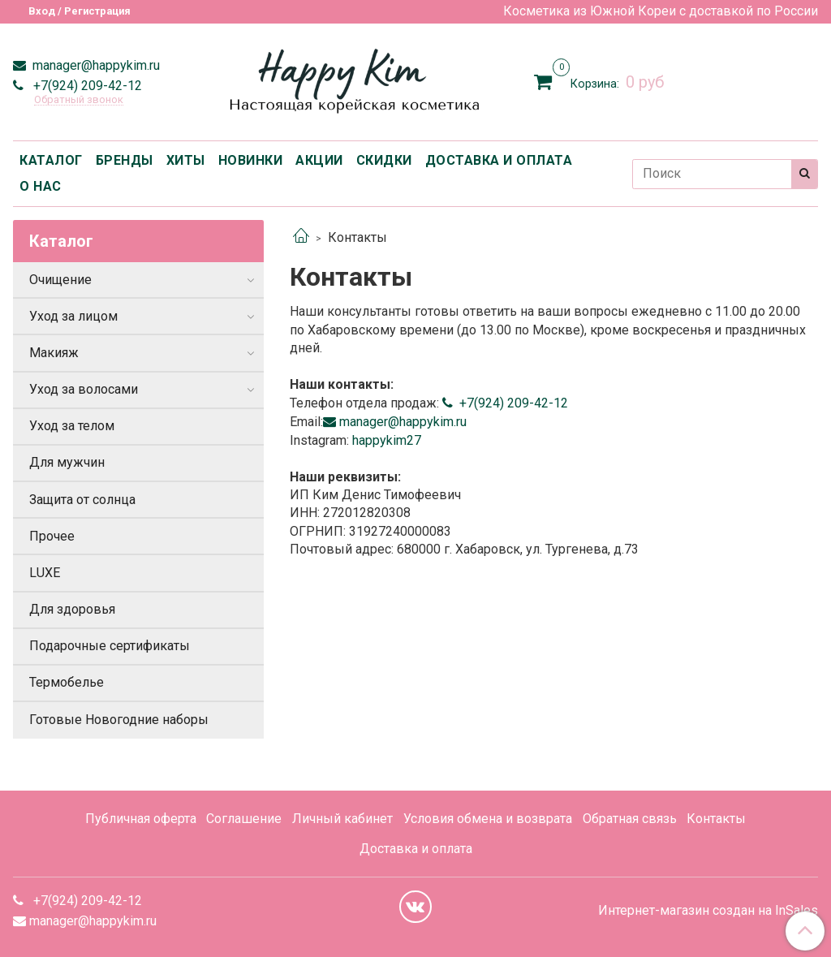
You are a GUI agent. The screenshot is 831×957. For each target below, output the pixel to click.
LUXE (44, 572)
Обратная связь (630, 818)
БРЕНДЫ (124, 160)
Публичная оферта (140, 818)
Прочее (52, 536)
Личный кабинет (342, 818)
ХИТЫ (185, 160)
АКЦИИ (319, 160)
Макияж (54, 352)
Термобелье (66, 682)
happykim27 (385, 440)
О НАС (40, 186)
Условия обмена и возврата (487, 818)
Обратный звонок (78, 100)
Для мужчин (67, 462)
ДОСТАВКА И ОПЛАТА (499, 160)
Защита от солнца (82, 499)
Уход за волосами (83, 389)
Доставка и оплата (416, 848)
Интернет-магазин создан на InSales (708, 910)
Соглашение (244, 818)
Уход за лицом (73, 316)
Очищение (60, 279)
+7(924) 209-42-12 (86, 85)
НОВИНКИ (250, 160)
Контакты (716, 818)
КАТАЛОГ (51, 160)
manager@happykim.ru (94, 65)
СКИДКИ (384, 160)
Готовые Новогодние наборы (119, 719)
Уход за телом (71, 425)
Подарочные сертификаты (109, 645)
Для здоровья (72, 609)
